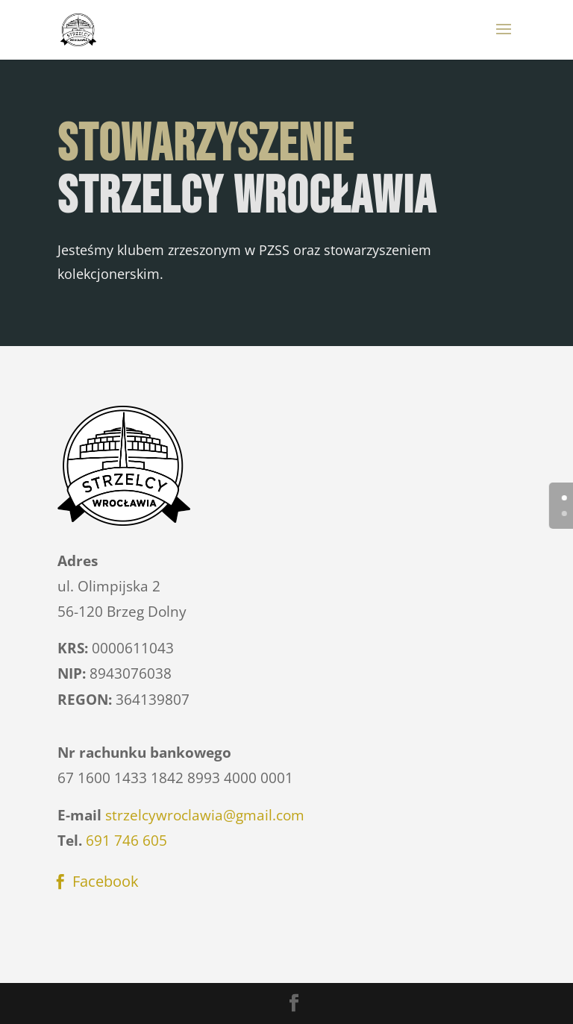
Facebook (105, 881)
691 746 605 (126, 840)
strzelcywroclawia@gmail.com (204, 815)
